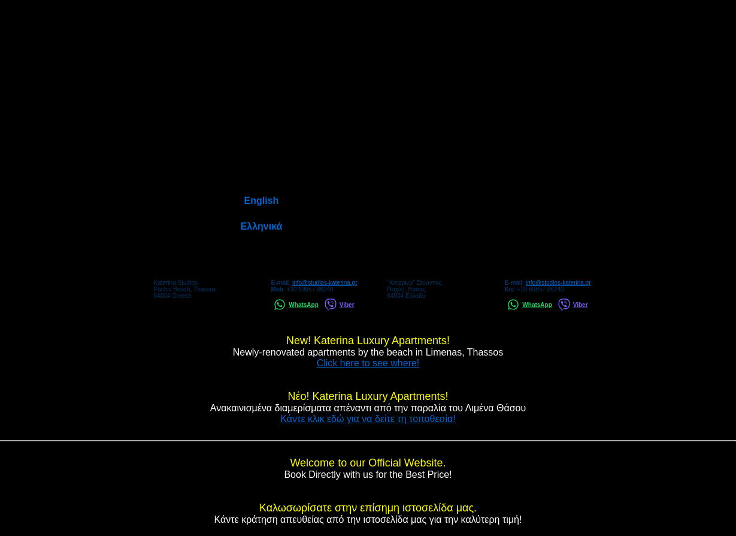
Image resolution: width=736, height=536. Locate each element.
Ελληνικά (262, 226)
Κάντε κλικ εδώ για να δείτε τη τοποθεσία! (367, 419)
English (261, 200)
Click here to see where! (368, 363)
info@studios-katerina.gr (325, 282)
